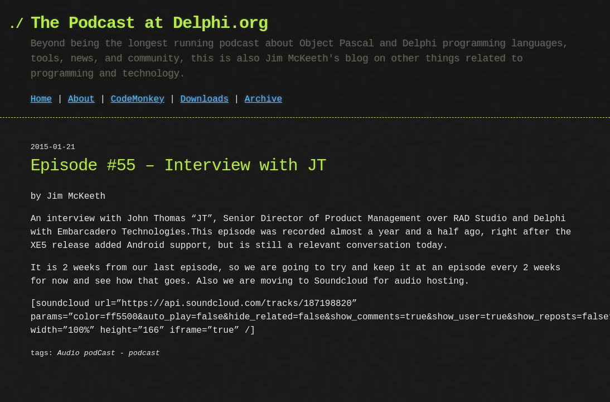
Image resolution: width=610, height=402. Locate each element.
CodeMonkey (137, 99)
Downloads (205, 99)
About (81, 99)
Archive (263, 99)
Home (41, 99)
